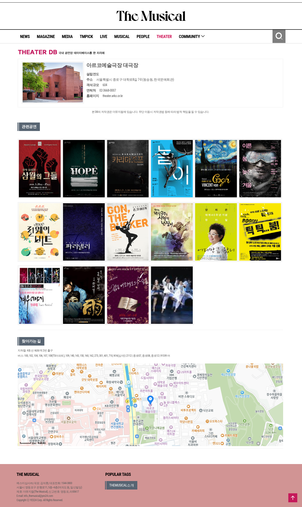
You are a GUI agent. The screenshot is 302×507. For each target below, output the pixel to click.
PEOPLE (143, 36)
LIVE (103, 36)
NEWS (25, 36)
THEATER (164, 36)
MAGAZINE (46, 36)
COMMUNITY (192, 36)
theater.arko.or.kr (113, 96)
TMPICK (86, 36)
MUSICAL (122, 36)
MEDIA (67, 36)
